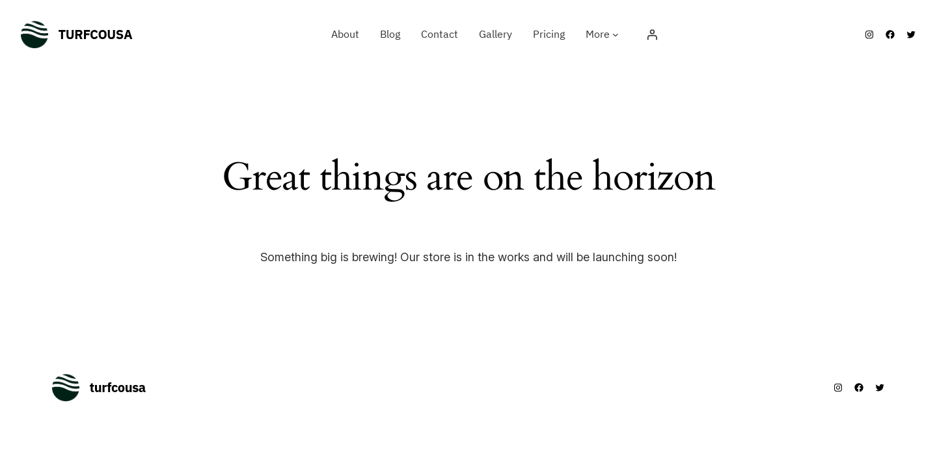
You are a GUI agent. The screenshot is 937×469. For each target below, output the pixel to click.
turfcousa (96, 34)
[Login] (652, 34)
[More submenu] (615, 34)
